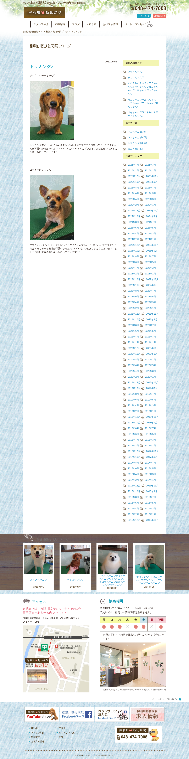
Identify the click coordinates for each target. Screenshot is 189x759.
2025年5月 (150, 193)
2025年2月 (133, 205)
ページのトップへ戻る (164, 699)
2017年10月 (134, 457)
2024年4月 (133, 233)
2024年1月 (150, 239)
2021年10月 (134, 319)
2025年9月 (151, 182)
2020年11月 (152, 348)
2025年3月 (150, 199)
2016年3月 (150, 508)
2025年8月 (133, 187)
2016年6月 (133, 503)
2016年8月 (133, 497)
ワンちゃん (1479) (137, 137)
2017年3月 (150, 474)
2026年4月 (133, 165)
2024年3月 (150, 233)
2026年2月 (133, 170)
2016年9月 (151, 491)
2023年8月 (133, 256)
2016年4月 (133, 508)
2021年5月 (150, 331)
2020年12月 (134, 348)
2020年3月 (150, 371)
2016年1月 (150, 514)
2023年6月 (133, 262)
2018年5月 (150, 434)
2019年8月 (133, 394)
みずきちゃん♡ (136, 72)
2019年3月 (150, 405)
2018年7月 (150, 428)
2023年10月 (134, 250)
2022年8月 (133, 291)
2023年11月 (152, 245)
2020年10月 (134, 354)
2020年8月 (133, 359)
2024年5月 (150, 228)
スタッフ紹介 (42, 24)
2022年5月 (150, 296)
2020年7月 (150, 359)
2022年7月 (150, 291)
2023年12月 (134, 245)
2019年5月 (150, 399)
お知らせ (98, 24)
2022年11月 (152, 279)
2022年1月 (150, 308)
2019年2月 (133, 411)
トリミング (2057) (137, 143)
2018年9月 (151, 422)
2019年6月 (133, 399)
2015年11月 (152, 520)
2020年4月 (133, 371)
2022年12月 (134, 279)
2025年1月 (150, 205)
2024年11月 (152, 210)
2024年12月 (134, 210)
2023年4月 (133, 268)
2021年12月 (134, 314)
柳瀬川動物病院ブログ (57, 31)
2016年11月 (152, 485)
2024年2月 (133, 239)
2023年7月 (150, 256)
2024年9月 (151, 216)
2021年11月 (152, 314)
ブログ (81, 24)
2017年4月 (133, 474)
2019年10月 (134, 388)
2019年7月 (150, 394)
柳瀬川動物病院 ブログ (52, 540)
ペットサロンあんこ (147, 24)
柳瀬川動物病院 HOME (25, 24)
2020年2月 (133, 377)
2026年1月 (150, 170)
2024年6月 (133, 228)
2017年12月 (134, 451)
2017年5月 (150, 468)
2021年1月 (150, 342)
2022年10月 (134, 285)
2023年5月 (150, 262)
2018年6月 (133, 434)
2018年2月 (133, 445)
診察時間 (158, 16)
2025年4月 (133, 199)
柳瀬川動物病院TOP (33, 31)
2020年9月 (151, 354)
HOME (34, 728)
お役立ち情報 (119, 24)
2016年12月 (134, 485)
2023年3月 (150, 268)
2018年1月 (150, 445)
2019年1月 (150, 411)
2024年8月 (133, 222)
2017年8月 (133, 462)
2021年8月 (133, 325)
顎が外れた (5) (135, 149)
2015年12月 (134, 520)
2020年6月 (133, 365)
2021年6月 (133, 331)
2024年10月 (134, 216)
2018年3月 (150, 440)
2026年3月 (150, 165)
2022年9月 (151, 285)
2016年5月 (150, 503)
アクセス (142, 16)
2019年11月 (152, 382)
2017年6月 (133, 468)
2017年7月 (150, 462)
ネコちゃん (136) (137, 131)
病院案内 (64, 24)
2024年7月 (150, 222)
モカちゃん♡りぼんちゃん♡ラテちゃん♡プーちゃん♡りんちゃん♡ (143, 103)
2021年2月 (133, 342)
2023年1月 (150, 273)
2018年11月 (152, 417)
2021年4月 (133, 336)
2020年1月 (150, 377)
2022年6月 (133, 296)
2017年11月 (152, 451)
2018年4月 (133, 440)
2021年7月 (150, 325)
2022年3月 (150, 302)
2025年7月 (150, 187)
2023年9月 (151, 250)
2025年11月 (152, 176)
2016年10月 (134, 491)
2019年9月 (151, 388)
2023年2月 (133, 273)
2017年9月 (151, 457)
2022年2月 (133, 308)
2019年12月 (134, 382)
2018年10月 (134, 422)
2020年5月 (150, 365)
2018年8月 (133, 428)
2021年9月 (151, 319)
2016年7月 (150, 497)
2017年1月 (150, 480)
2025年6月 (133, 193)
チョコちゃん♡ (136, 77)
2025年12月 (134, 176)
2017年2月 (133, 480)
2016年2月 (133, 514)
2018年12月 (134, 417)
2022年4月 (133, 302)
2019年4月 (133, 405)
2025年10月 (134, 182)
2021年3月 (150, 336)
